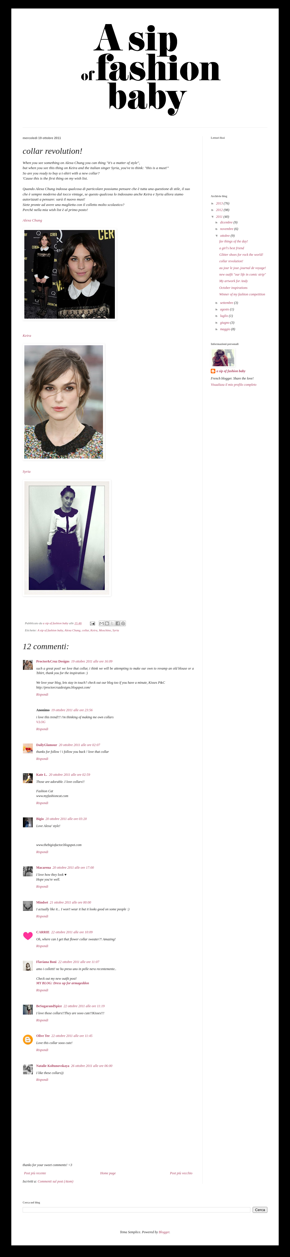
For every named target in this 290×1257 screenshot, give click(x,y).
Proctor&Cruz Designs (52, 661)
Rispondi (42, 694)
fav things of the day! (233, 241)
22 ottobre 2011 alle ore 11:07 (78, 962)
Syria (27, 471)
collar (85, 630)
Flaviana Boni (46, 962)
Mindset (42, 902)
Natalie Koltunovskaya (52, 1066)
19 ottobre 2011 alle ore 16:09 (91, 661)
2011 (220, 217)
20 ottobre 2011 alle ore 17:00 (73, 868)
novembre (227, 229)
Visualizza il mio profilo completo (233, 385)
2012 (220, 210)
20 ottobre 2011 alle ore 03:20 (66, 819)
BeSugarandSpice (49, 1006)
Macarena (43, 868)
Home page (108, 1173)
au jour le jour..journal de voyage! (242, 268)
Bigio (40, 819)
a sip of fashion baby (231, 371)
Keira (27, 335)
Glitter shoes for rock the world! (241, 255)
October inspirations (233, 288)
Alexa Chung (32, 220)
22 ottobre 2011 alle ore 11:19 (84, 1006)
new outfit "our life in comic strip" (242, 274)
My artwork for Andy (233, 281)
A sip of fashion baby (50, 630)
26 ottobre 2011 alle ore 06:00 (91, 1066)
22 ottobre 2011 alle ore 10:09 (72, 932)
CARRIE (43, 932)
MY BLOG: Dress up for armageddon (62, 983)
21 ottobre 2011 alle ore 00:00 (70, 902)
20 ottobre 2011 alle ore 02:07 (79, 745)
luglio (224, 316)
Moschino (105, 630)
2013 (220, 203)
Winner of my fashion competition (242, 294)
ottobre (225, 236)
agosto (225, 309)
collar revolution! (231, 261)
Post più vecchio (181, 1173)
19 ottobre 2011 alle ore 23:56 (72, 710)
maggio (225, 329)
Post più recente (35, 1173)
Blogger (164, 1232)
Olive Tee (43, 1036)
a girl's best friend (231, 248)
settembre (227, 303)
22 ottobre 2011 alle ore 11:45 (72, 1036)
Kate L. (41, 775)
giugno (225, 323)
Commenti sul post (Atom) (55, 1181)
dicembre (226, 222)
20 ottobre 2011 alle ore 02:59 (69, 775)
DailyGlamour (46, 745)
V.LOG (41, 722)
